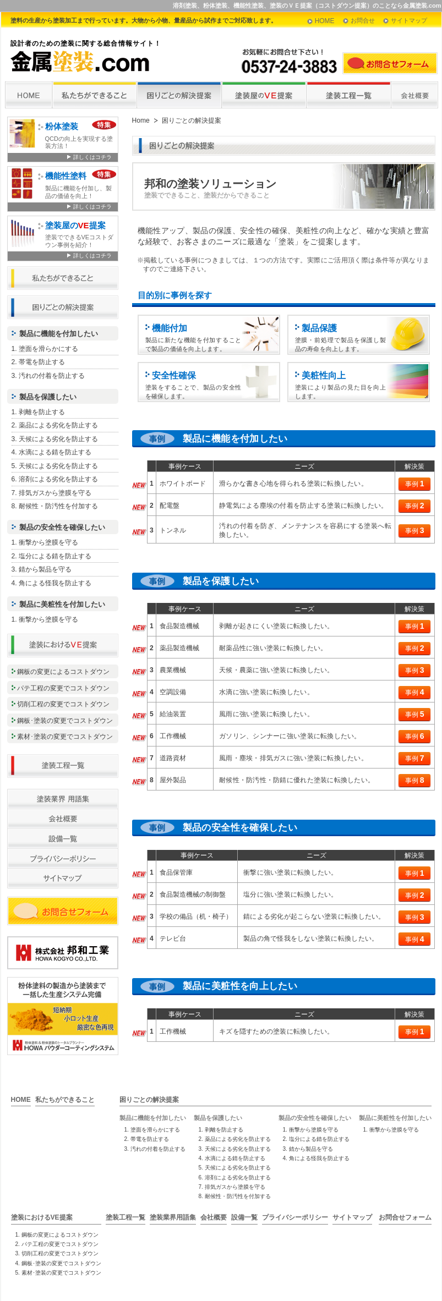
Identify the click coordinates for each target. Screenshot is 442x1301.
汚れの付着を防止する (52, 376)
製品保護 (319, 328)
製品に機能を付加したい (58, 334)
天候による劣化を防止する (58, 439)
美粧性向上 (324, 375)
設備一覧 (244, 1217)
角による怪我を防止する (55, 583)
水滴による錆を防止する (55, 452)
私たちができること (65, 1100)
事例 (414, 483)
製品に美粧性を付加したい (62, 604)
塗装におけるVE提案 (42, 1217)
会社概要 (213, 1217)
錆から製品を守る (45, 569)
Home (141, 120)
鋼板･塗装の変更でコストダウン (65, 720)
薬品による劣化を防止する (58, 425)
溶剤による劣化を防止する (58, 479)
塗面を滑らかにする (48, 349)
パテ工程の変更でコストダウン (63, 688)
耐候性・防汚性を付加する (58, 506)
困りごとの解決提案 (149, 1100)
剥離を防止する (42, 412)
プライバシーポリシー (295, 1217)
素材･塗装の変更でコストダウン (65, 736)
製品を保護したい (48, 397)
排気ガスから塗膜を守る (55, 493)
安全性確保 (174, 375)
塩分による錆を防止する (55, 556)
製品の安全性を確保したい (62, 527)
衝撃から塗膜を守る (48, 542)
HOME (325, 21)
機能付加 (169, 328)
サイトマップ (409, 20)
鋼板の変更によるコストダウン (63, 672)
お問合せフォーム (405, 1217)
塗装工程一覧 (125, 1217)
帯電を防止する (42, 362)
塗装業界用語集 (173, 1217)
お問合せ (363, 20)
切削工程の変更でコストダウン (63, 704)
